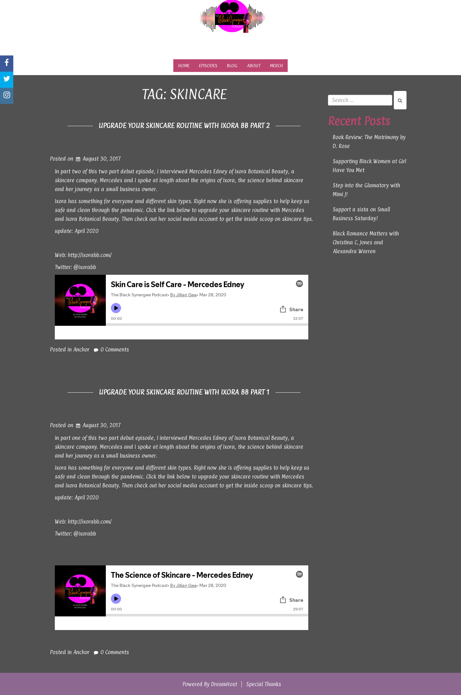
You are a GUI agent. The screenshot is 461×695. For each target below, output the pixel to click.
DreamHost (224, 684)
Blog (232, 65)
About (253, 65)
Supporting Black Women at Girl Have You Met (369, 165)
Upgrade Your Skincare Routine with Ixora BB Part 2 (184, 125)
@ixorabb (85, 267)
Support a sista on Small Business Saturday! (361, 214)
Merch (276, 65)
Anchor (81, 349)
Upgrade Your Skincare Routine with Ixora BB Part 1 (184, 392)
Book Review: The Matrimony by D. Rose (369, 141)
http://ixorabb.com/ (90, 255)
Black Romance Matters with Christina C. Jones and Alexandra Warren (366, 242)
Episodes (208, 65)
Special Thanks (263, 684)
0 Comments (114, 349)
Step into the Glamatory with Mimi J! (366, 189)
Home (183, 65)
